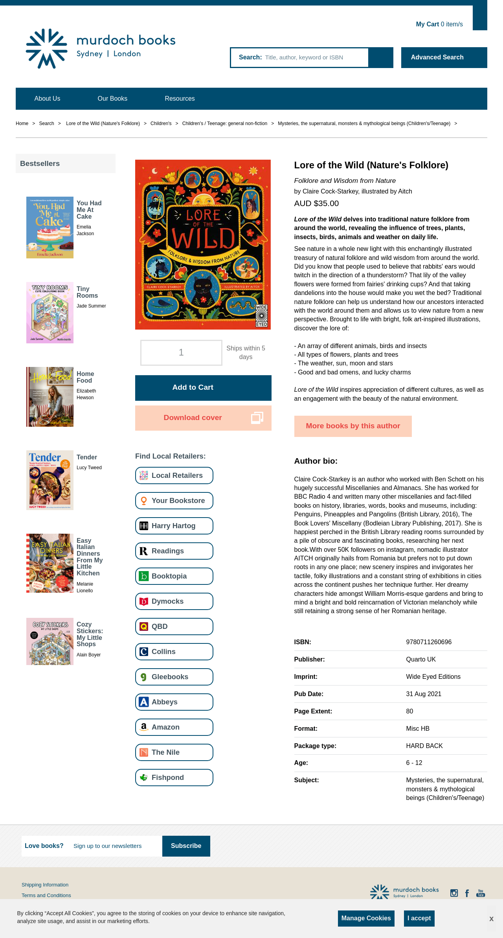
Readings (168, 551)
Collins (164, 651)
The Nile (166, 752)
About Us (48, 98)
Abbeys (165, 702)
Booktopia (169, 576)
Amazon (166, 727)
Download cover (193, 417)
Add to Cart (192, 387)
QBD (160, 626)
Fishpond (168, 777)
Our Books (113, 98)
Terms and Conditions (46, 895)
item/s (439, 24)
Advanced (437, 57)
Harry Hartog (174, 526)
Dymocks (168, 601)
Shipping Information (45, 885)
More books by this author (353, 426)
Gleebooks (170, 677)
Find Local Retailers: (170, 456)
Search (249, 57)
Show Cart (480, 18)
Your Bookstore (178, 500)
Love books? (44, 845)
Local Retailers (177, 475)
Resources (180, 98)
